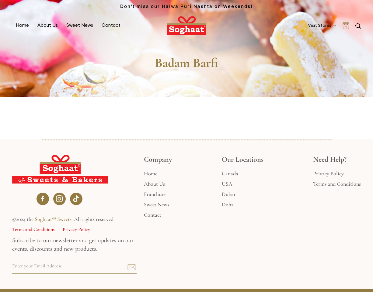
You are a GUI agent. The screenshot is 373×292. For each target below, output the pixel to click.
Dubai (228, 194)
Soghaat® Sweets (53, 219)
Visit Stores (319, 25)
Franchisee (155, 194)
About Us (47, 25)
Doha (228, 204)
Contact (111, 25)
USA (227, 183)
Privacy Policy (76, 229)
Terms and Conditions (33, 229)
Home (22, 25)
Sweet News (79, 25)
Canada (230, 173)
